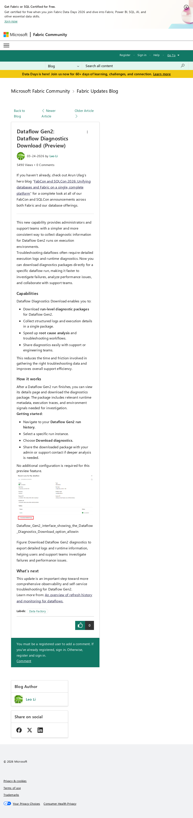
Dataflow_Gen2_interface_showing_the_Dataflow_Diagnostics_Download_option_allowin (55, 528)
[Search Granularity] (63, 66)
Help (156, 55)
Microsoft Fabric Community (40, 91)
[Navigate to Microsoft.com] (15, 34)
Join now (10, 21)
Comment (24, 661)
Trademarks (11, 795)
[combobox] (135, 66)
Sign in (142, 55)
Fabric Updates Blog (97, 91)
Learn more (162, 74)
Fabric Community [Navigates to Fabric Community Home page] (50, 34)
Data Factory (37, 611)
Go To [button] (171, 55)
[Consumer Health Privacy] (60, 804)
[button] (87, 132)
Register (125, 55)
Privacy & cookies (15, 781)
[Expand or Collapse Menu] (6, 45)
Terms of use (12, 788)
